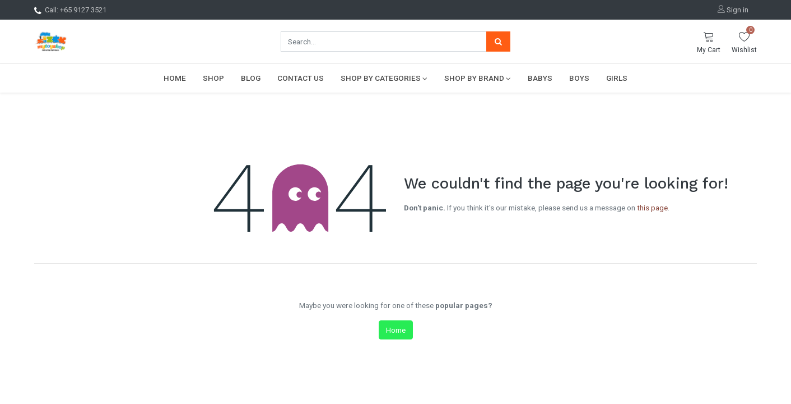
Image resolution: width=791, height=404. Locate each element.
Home (396, 329)
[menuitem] (175, 78)
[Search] (498, 41)
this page (652, 207)
